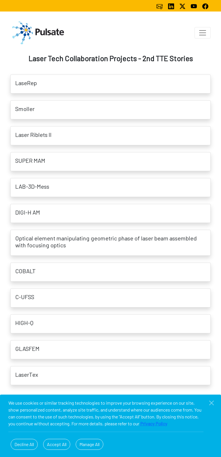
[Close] (211, 403)
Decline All (24, 444)
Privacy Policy (153, 423)
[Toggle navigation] (203, 33)
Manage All (89, 444)
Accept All (56, 444)
